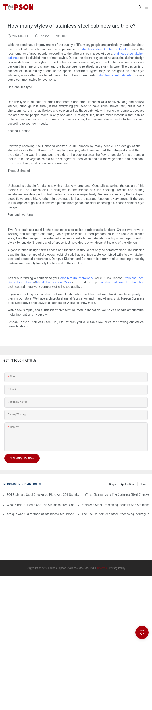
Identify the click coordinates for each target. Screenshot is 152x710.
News (143, 484)
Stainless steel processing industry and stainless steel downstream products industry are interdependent (115, 505)
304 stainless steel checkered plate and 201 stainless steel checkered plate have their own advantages (42, 494)
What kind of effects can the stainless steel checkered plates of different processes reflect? (40, 505)
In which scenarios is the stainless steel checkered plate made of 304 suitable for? (115, 494)
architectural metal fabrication (122, 282)
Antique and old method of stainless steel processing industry (40, 514)
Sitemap (101, 568)
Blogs (112, 484)
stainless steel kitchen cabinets (104, 49)
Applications (127, 484)
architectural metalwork (76, 278)
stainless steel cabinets (115, 75)
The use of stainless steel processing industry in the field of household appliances (115, 514)
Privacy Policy (117, 568)
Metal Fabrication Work (53, 282)
